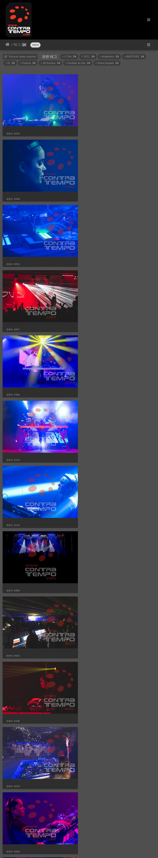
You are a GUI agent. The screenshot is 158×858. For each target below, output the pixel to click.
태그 (17, 44)
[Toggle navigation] (149, 19)
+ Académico (109, 56)
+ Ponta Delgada (106, 63)
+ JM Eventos (50, 63)
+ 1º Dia (69, 56)
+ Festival (28, 63)
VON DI (35, 45)
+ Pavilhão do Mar (77, 63)
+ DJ (10, 63)
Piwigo (86, 850)
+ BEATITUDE (134, 56)
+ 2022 (88, 56)
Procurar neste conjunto (20, 56)
